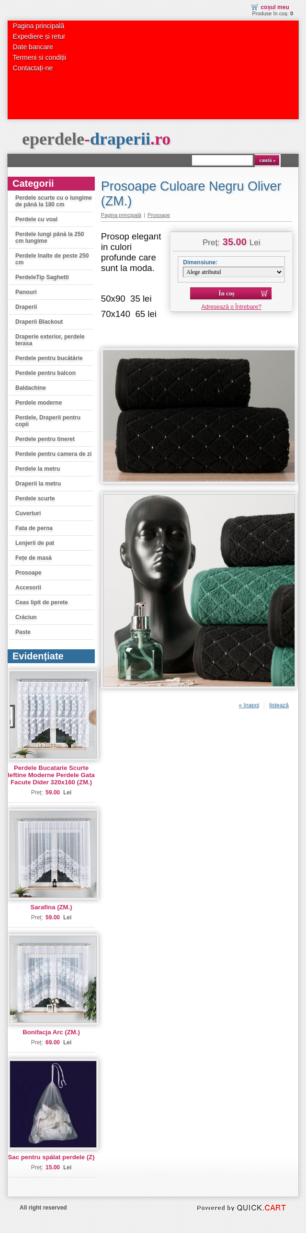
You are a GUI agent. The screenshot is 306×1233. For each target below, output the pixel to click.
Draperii (26, 307)
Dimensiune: (200, 262)
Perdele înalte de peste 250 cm (52, 259)
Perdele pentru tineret (45, 439)
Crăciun (26, 617)
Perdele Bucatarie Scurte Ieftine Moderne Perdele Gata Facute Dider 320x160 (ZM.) (51, 775)
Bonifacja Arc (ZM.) (51, 1032)
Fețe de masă (33, 557)
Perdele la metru (37, 468)
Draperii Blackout (39, 321)
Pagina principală (39, 26)
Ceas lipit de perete (41, 602)
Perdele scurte (35, 498)
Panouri (26, 292)
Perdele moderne (38, 402)
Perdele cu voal (36, 219)
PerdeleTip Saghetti (42, 277)
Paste (23, 632)
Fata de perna (34, 528)
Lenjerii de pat (34, 543)
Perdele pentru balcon (45, 373)
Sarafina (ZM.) (51, 907)
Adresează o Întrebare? (231, 307)
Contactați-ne (33, 68)
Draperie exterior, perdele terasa (50, 340)
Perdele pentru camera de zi (53, 454)
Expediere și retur (39, 36)
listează (279, 705)
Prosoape (28, 572)
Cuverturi (28, 513)
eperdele (96, 138)
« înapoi (249, 705)
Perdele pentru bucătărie (49, 358)
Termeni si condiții (40, 57)
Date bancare (33, 47)
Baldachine (30, 388)
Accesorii (28, 587)
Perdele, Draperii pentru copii (47, 421)
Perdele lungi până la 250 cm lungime (49, 237)
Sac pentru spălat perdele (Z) (51, 1157)
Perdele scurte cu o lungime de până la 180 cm (53, 201)
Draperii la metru (38, 483)
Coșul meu (275, 7)
